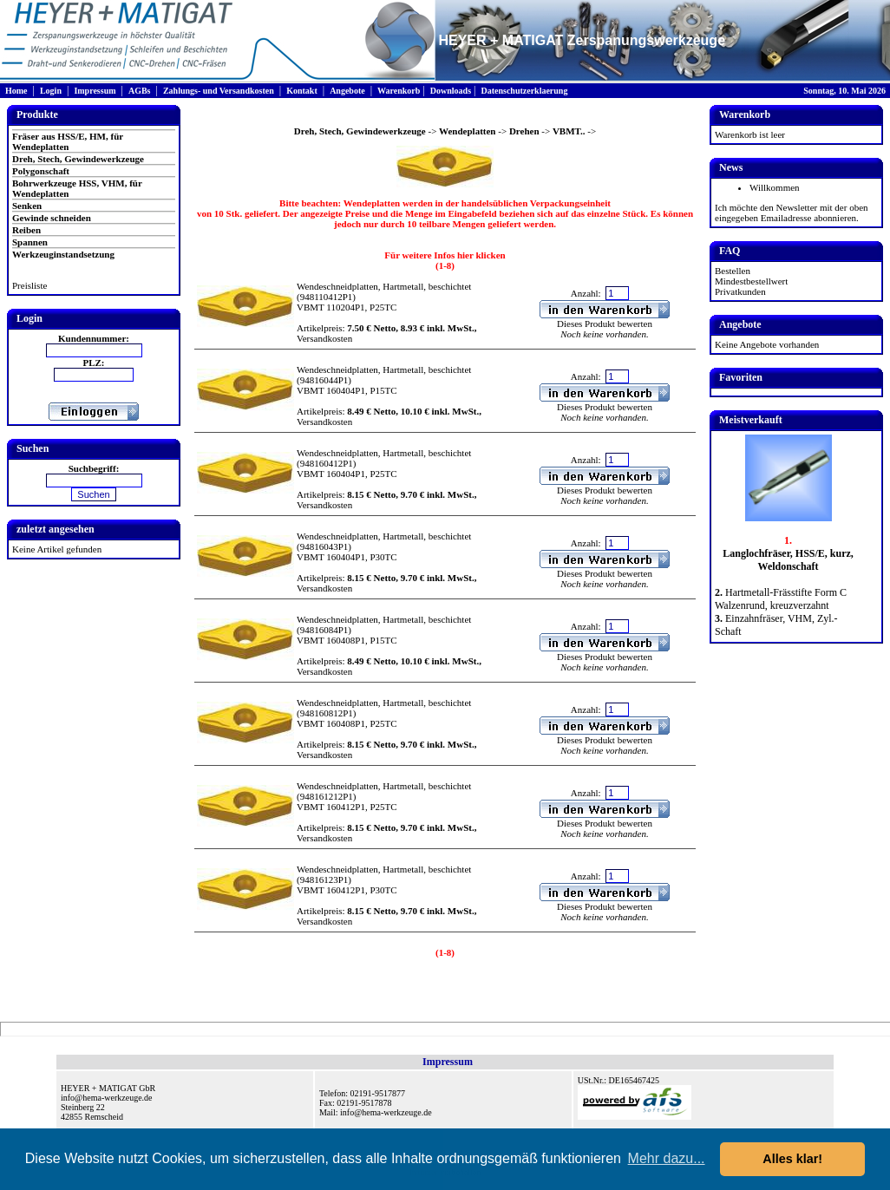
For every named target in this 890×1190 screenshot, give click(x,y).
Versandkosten (324, 338)
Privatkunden (740, 291)
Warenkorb (398, 90)
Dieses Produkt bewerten (604, 323)
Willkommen (774, 187)
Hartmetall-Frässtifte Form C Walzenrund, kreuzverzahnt (781, 598)
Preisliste (29, 285)
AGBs (139, 90)
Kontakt (301, 90)
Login (51, 90)
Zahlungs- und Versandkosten (218, 90)
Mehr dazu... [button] (666, 1158)
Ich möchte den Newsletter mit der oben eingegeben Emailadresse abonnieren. (791, 212)
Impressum (94, 90)
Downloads (450, 90)
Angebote (347, 90)
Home (16, 90)
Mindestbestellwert (751, 281)
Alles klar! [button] (792, 1159)
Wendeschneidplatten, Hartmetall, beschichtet (384, 286)
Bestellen (732, 270)
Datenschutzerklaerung (524, 90)
